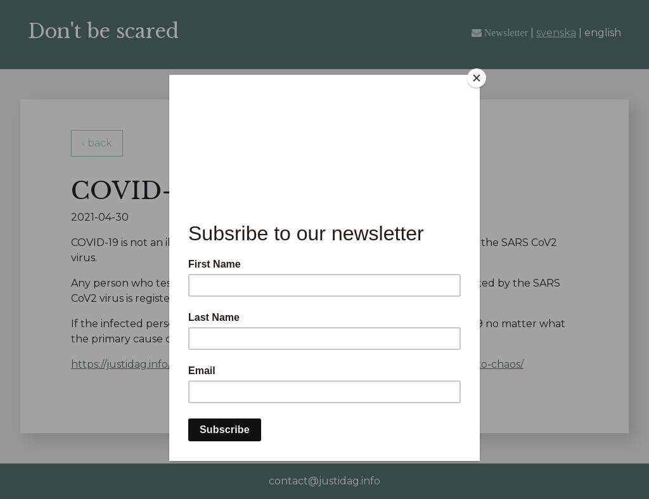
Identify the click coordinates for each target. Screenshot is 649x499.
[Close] (476, 77)
